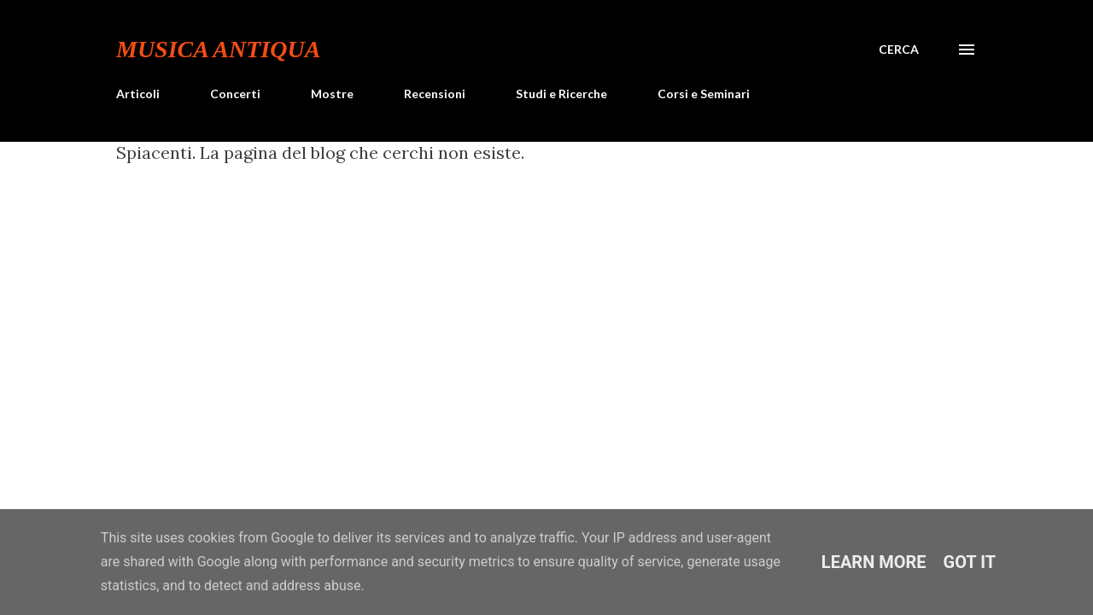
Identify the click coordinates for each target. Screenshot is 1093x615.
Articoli (138, 93)
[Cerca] (899, 50)
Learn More (873, 562)
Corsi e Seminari (704, 93)
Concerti (235, 93)
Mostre (332, 93)
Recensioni (434, 93)
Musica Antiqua (218, 49)
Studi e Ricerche (561, 93)
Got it (970, 562)
